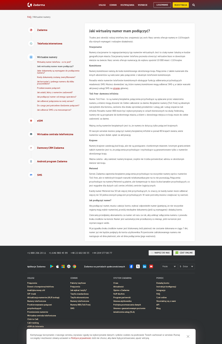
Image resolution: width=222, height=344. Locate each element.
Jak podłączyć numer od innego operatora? (56, 96)
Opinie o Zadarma (121, 290)
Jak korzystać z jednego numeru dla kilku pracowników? (55, 82)
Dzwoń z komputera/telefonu (40, 286)
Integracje (160, 290)
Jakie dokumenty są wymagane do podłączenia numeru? (58, 71)
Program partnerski (122, 297)
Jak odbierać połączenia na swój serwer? (55, 101)
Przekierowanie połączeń (48, 88)
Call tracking (33, 323)
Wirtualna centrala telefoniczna (41, 315)
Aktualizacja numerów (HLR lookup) (43, 297)
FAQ (29, 17)
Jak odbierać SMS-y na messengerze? (54, 109)
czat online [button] (184, 252)
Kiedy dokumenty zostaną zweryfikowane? (56, 77)
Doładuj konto (162, 283)
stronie (116, 88)
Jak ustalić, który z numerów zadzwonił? (55, 92)
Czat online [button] (161, 297)
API (157, 304)
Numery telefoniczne (36, 301)
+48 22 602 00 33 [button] (80, 252)
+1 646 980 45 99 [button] (58, 252)
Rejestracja (180, 5)
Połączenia (32, 283)
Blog (158, 308)
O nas (115, 283)
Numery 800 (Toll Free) (80, 304)
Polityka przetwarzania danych (127, 304)
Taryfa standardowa (79, 294)
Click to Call (32, 319)
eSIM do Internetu (35, 326)
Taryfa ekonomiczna (79, 297)
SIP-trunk (31, 294)
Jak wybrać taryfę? (78, 290)
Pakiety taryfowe (78, 283)
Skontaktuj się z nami (166, 301)
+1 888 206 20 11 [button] (36, 252)
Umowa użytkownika (122, 301)
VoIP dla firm (119, 294)
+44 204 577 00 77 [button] (102, 252)
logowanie (162, 4)
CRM (29, 333)
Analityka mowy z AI (36, 290)
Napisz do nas (160, 252)
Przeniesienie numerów (37, 312)
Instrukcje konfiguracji (166, 286)
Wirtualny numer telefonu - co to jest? (54, 62)
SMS (29, 330)
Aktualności (118, 286)
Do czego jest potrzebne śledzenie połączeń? (58, 105)
